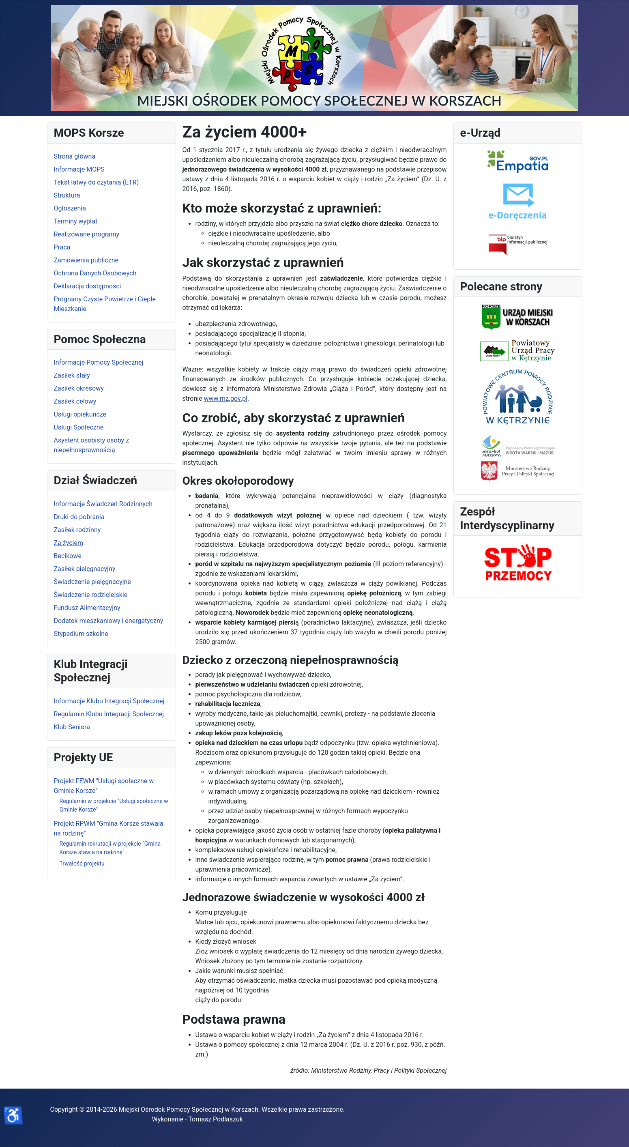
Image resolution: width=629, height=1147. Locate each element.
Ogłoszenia (70, 208)
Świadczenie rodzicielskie (91, 595)
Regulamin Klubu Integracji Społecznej (109, 714)
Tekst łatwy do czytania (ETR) (96, 182)
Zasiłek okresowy (79, 388)
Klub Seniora (72, 727)
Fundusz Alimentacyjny (87, 608)
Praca (62, 247)
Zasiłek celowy (75, 401)
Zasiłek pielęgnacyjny (85, 569)
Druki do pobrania (79, 517)
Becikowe (68, 556)
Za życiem (68, 543)
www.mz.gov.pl (226, 398)
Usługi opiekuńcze (80, 414)
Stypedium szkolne (81, 634)
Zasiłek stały (72, 375)
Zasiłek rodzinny (77, 530)
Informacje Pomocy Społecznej (99, 362)
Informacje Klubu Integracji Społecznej (109, 701)
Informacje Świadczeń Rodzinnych (103, 504)
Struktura (67, 195)
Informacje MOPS (79, 169)
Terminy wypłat (76, 221)
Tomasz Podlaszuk (215, 1119)
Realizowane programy (87, 234)
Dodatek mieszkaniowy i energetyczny (108, 621)
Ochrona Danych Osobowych (95, 273)
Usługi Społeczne (79, 427)
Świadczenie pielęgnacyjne (92, 582)
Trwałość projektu (82, 863)
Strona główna (75, 156)
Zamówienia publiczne (86, 260)
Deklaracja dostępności (87, 286)
